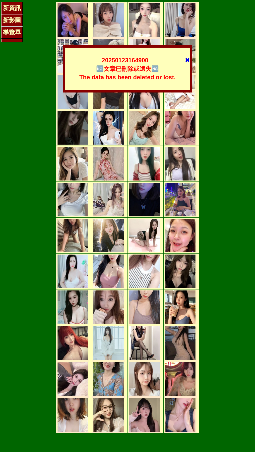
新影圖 (12, 20)
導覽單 (12, 32)
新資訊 (12, 7)
